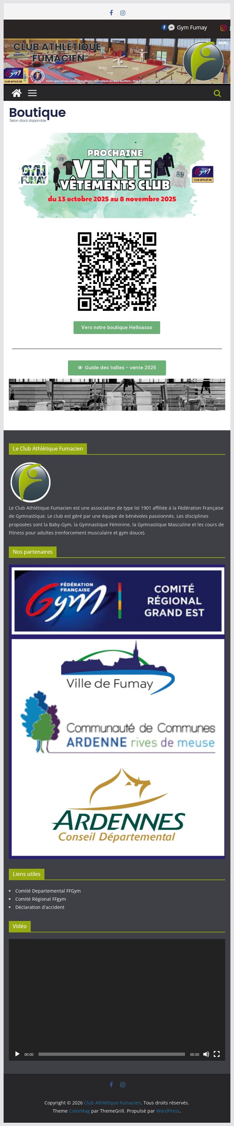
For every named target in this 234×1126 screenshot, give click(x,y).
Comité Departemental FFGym (48, 891)
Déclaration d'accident (39, 907)
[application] (117, 1000)
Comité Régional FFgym (40, 899)
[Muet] (206, 1054)
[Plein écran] (216, 1054)
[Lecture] (17, 1054)
